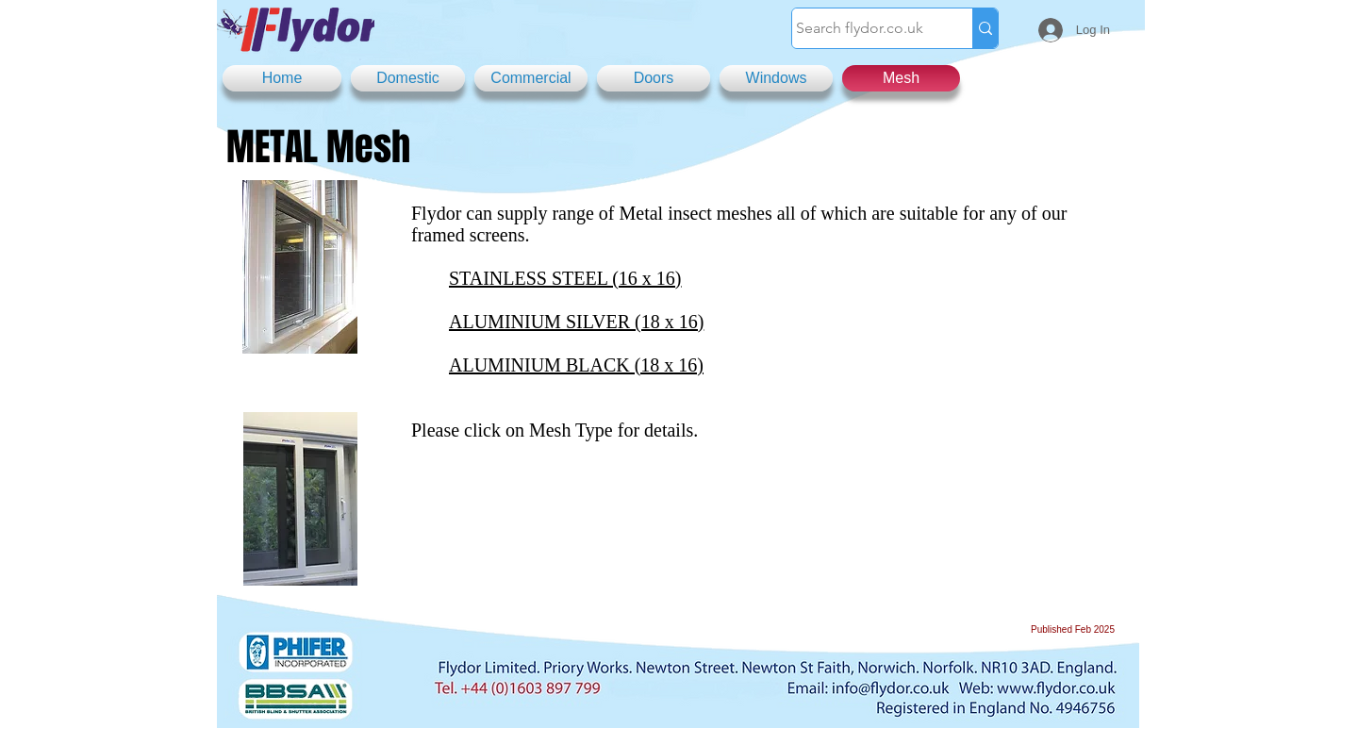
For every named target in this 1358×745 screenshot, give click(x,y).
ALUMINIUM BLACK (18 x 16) (576, 365)
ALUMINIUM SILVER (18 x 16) (576, 321)
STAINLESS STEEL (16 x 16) (565, 278)
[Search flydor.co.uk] (864, 28)
